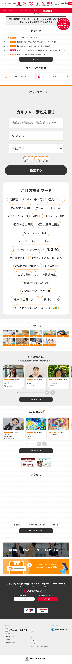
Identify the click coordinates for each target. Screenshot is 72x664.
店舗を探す (34, 632)
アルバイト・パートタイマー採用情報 (39, 647)
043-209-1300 (11, 10)
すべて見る (36, 59)
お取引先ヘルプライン (11, 639)
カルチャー (33, 638)
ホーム (32, 629)
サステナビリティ (10, 636)
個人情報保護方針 (10, 642)
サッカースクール (35, 641)
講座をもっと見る (36, 399)
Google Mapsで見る (36, 531)
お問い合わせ (48, 599)
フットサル (33, 644)
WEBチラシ (24, 599)
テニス (32, 635)
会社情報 (8, 633)
